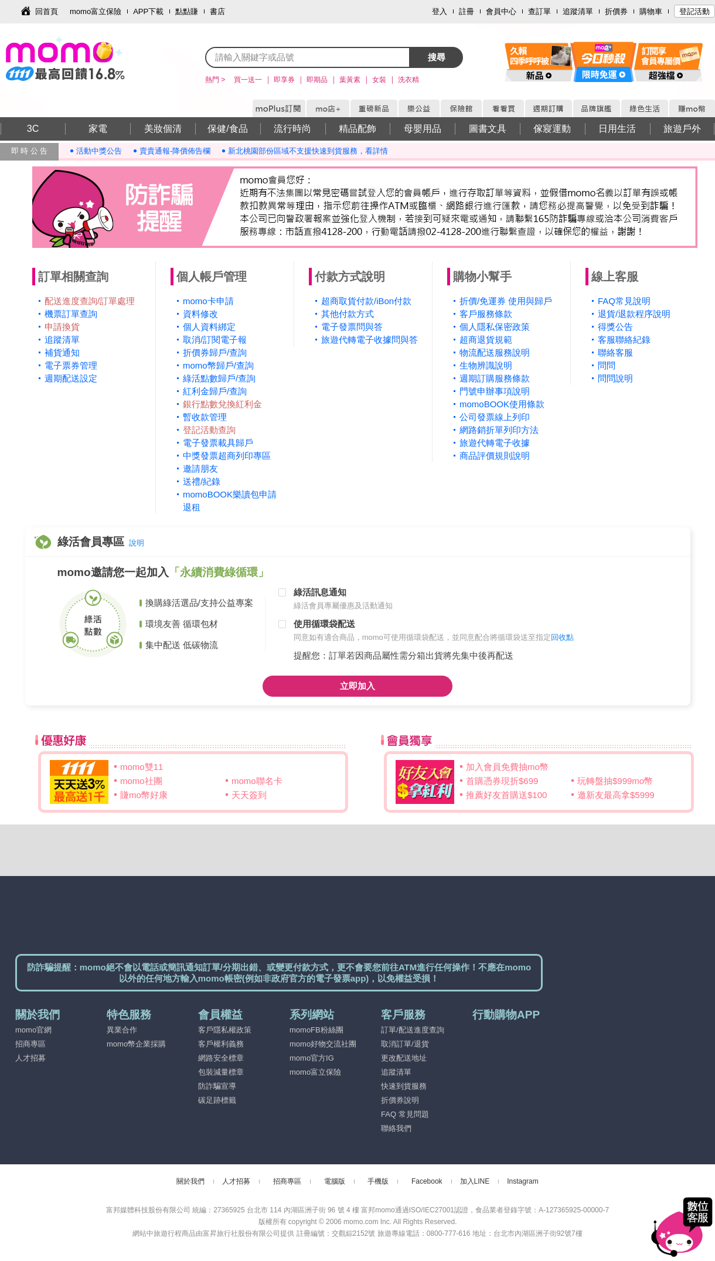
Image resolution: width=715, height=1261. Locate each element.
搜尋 (436, 57)
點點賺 (186, 11)
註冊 (466, 11)
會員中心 (501, 11)
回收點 (562, 637)
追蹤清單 (578, 11)
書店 (217, 11)
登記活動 (694, 11)
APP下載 (148, 11)
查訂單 (539, 11)
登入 (439, 11)
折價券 (616, 11)
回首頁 (46, 11)
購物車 (650, 11)
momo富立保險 (95, 11)
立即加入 (357, 686)
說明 (136, 543)
